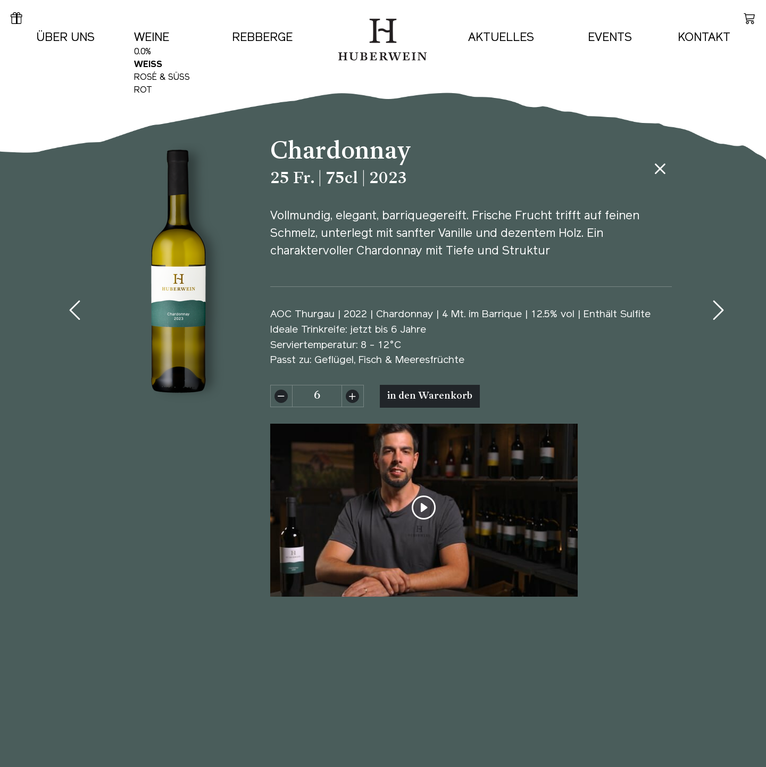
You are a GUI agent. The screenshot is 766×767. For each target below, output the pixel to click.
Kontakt (704, 38)
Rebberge (262, 38)
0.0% (142, 52)
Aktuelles (501, 38)
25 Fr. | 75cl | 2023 (338, 179)
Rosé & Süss (162, 77)
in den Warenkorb (429, 396)
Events (610, 38)
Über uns (65, 38)
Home (347, 12)
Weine (151, 38)
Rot (143, 90)
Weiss (148, 65)
